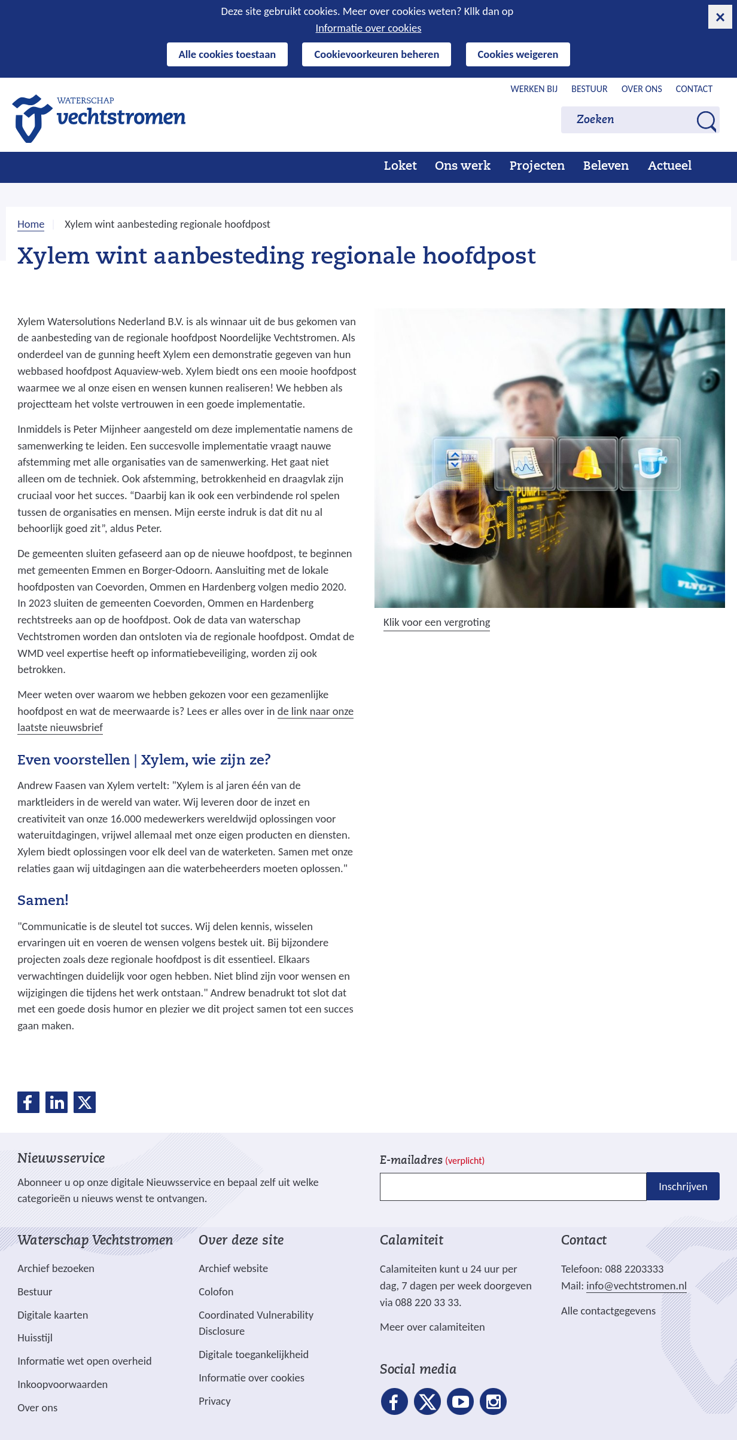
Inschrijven (683, 1186)
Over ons (642, 88)
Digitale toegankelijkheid (254, 1354)
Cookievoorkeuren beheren (376, 54)
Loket (400, 167)
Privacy (214, 1401)
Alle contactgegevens (608, 1310)
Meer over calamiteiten (432, 1327)
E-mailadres (432, 1161)
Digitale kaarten (52, 1315)
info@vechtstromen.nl (636, 1285)
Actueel (670, 167)
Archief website (233, 1268)
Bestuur (589, 88)
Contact (694, 88)
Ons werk (463, 167)
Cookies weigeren (518, 54)
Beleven (606, 167)
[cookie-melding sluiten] (720, 17)
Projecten (537, 167)
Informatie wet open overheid (84, 1361)
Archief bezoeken (56, 1268)
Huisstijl (35, 1337)
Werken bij (534, 88)
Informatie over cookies (369, 28)
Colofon (216, 1291)
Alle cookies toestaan (227, 54)
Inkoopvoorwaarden (62, 1384)
